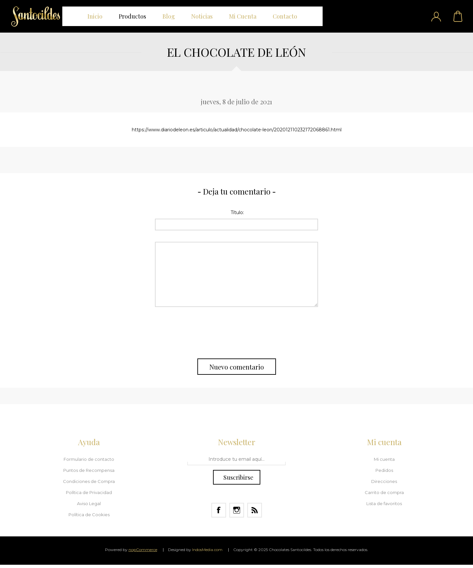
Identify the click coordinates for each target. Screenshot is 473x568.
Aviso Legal (89, 503)
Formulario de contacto (89, 459)
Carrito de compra (458, 16)
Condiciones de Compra (89, 481)
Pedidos (384, 470)
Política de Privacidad (89, 492)
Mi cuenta (384, 459)
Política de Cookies (89, 514)
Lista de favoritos (384, 503)
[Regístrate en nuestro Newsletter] (236, 459)
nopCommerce (143, 549)
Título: (237, 212)
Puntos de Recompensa (88, 470)
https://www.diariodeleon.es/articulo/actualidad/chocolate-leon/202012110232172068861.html (237, 130)
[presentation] (236, 332)
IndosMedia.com (207, 549)
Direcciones (384, 481)
